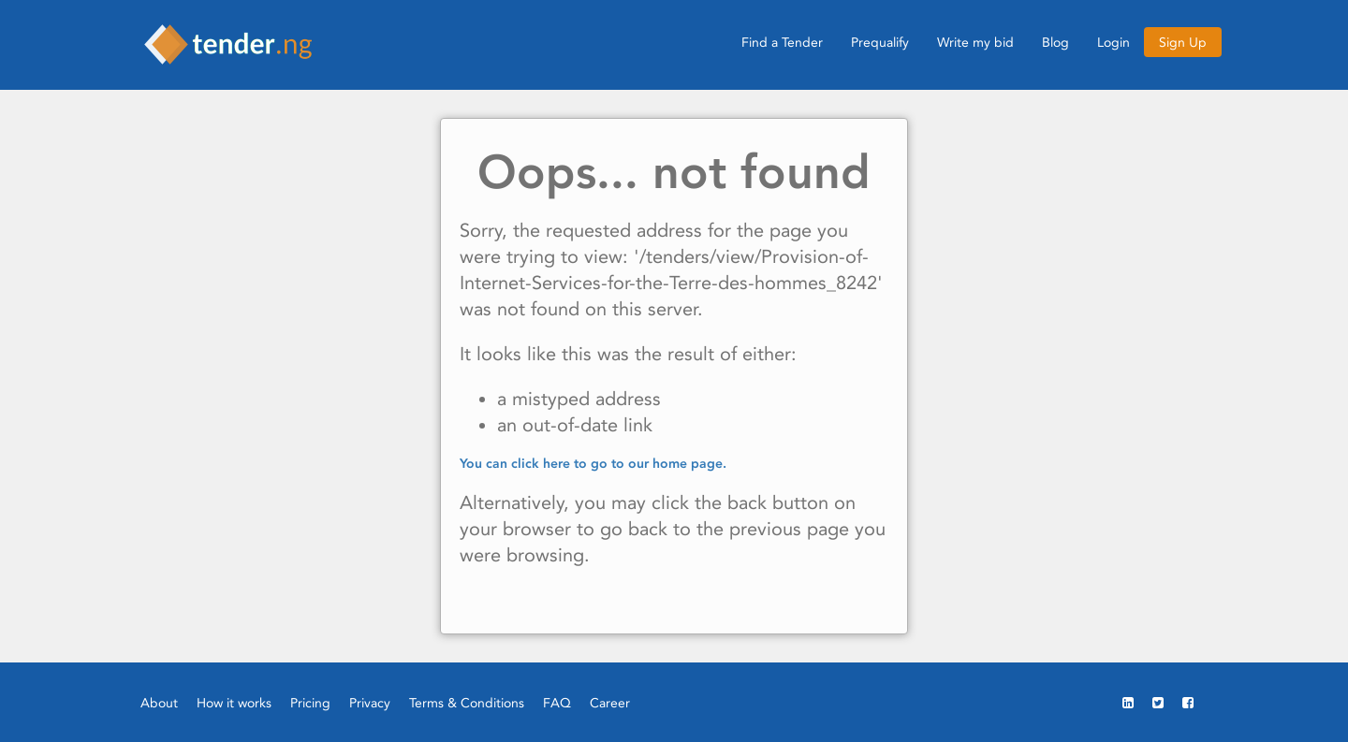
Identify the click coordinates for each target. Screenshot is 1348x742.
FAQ (557, 702)
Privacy (369, 702)
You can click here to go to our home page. (593, 463)
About (159, 702)
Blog (1055, 42)
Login (1113, 42)
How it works (234, 702)
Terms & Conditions (466, 702)
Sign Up (1183, 42)
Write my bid (975, 42)
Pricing (310, 702)
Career (610, 702)
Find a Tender (782, 42)
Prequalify (880, 42)
